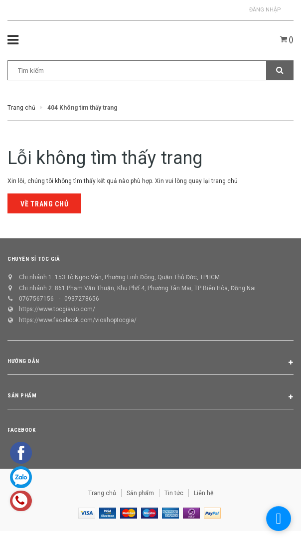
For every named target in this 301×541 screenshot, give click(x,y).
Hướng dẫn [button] (150, 363)
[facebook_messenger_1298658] (278, 518)
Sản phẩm (140, 493)
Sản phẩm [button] (150, 397)
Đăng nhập (265, 9)
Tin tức (173, 493)
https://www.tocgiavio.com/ (57, 309)
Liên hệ (203, 493)
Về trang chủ (44, 204)
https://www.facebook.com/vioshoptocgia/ (78, 320)
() (287, 39)
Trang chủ (102, 493)
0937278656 (81, 298)
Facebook (21, 430)
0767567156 (36, 298)
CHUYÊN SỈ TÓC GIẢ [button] (33, 259)
